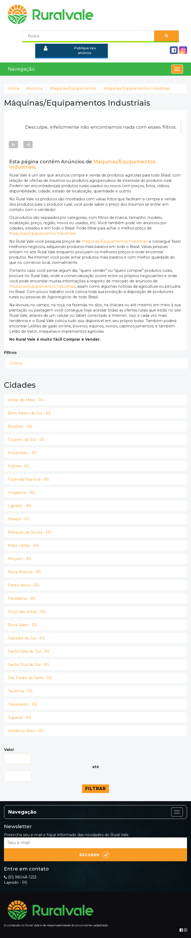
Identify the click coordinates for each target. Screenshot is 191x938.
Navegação (21, 69)
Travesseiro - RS (22, 704)
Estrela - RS (18, 466)
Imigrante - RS (21, 492)
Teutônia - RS (20, 691)
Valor (9, 749)
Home (14, 88)
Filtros (10, 352)
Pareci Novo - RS (23, 585)
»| (28, 144)
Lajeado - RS (19, 505)
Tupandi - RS (19, 717)
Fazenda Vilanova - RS (28, 479)
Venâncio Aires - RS (26, 730)
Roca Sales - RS (22, 625)
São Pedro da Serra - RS (30, 677)
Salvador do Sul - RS (26, 638)
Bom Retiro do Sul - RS (29, 413)
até (95, 766)
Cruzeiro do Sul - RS (26, 439)
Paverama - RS (21, 598)
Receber (94, 854)
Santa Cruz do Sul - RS (28, 664)
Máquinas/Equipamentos (73, 88)
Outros (15, 363)
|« (13, 144)
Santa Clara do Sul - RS (29, 651)
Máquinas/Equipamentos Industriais (137, 88)
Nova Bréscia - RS (24, 572)
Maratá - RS (18, 519)
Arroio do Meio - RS (26, 400)
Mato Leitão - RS (23, 545)
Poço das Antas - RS (27, 611)
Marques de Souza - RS (29, 532)
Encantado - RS (22, 452)
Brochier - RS (20, 426)
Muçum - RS (19, 558)
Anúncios (34, 88)
